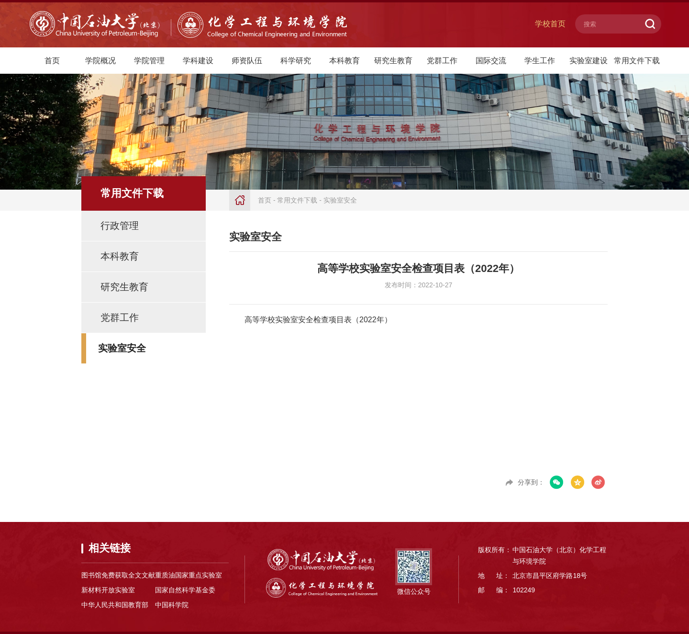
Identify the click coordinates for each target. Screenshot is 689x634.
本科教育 (344, 61)
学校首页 (550, 24)
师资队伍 (247, 61)
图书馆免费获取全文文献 (118, 575)
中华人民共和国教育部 (114, 605)
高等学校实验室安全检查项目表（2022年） (318, 320)
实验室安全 (122, 348)
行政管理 (119, 225)
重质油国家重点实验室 (188, 575)
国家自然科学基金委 (185, 590)
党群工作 (442, 61)
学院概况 (100, 61)
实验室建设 (588, 61)
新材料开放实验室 (108, 590)
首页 (52, 61)
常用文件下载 (637, 61)
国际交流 (491, 61)
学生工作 (539, 61)
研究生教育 (393, 61)
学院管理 (149, 61)
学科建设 (198, 61)
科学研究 (295, 61)
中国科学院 (172, 605)
